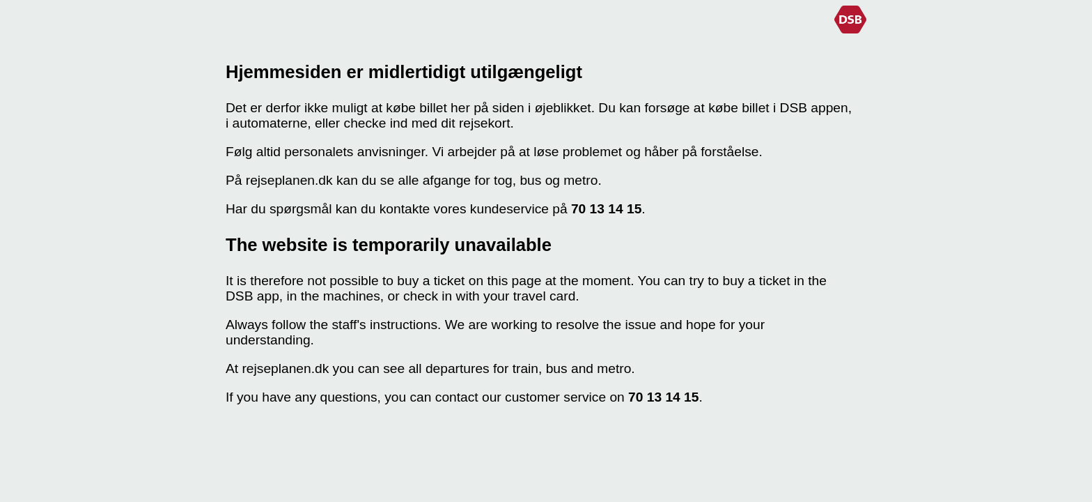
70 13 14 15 (606, 208)
